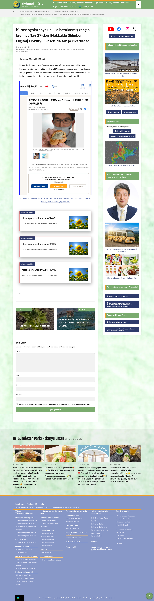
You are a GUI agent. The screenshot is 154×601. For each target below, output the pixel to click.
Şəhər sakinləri (96, 536)
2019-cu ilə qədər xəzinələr (25, 568)
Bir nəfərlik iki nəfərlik (124, 519)
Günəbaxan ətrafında (23, 575)
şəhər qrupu (95, 533)
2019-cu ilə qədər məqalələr (26, 542)
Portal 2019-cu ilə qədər (125, 539)
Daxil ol (119, 543)
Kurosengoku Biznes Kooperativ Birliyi (53, 49)
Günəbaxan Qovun (47, 539)
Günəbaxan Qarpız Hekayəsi (26, 533)
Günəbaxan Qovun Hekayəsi (26, 536)
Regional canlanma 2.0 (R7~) (64, 7)
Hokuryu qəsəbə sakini (49, 517)
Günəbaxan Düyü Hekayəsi (25, 524)
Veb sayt (19, 394)
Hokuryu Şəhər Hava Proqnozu (117, 127)
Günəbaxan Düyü (47, 533)
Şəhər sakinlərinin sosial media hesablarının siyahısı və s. (101, 549)
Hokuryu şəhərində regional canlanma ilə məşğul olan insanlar (25, 581)
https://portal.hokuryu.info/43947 (39, 269)
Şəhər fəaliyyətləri (26, 11)
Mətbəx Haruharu (73, 541)
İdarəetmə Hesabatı (123, 522)
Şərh (18, 351)
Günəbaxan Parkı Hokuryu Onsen (65, 11)
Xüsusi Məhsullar (47, 530)
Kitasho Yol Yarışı (72, 525)
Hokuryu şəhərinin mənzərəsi (26, 559)
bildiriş (94, 541)
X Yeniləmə (120, 536)
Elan (18, 375)
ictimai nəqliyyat (47, 556)
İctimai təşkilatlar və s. (99, 527)
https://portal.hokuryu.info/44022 (39, 244)
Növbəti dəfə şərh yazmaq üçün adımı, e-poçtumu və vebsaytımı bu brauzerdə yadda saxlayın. (54, 404)
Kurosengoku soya (47, 536)
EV (16, 12)
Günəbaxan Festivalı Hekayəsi (26, 521)
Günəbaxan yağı (46, 545)
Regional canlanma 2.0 (24, 572)
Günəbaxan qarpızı (47, 542)
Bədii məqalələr (21, 539)
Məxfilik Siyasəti (122, 525)
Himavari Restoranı (73, 538)
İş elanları (99, 3)
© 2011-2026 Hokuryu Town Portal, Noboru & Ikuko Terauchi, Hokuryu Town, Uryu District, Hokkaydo (77, 598)
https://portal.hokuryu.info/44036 (39, 218)
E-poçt (19, 385)
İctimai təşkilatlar (97, 524)
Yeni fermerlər (46, 552)
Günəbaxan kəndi (60, 3)
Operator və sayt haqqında (126, 516)
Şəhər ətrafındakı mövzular (75, 49)
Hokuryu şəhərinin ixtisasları (81, 3)
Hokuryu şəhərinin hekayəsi (117, 3)
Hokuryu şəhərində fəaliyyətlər (99, 512)
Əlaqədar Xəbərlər (72, 528)
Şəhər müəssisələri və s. (42, 11)
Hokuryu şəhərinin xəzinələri (26, 556)
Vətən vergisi (71, 547)
